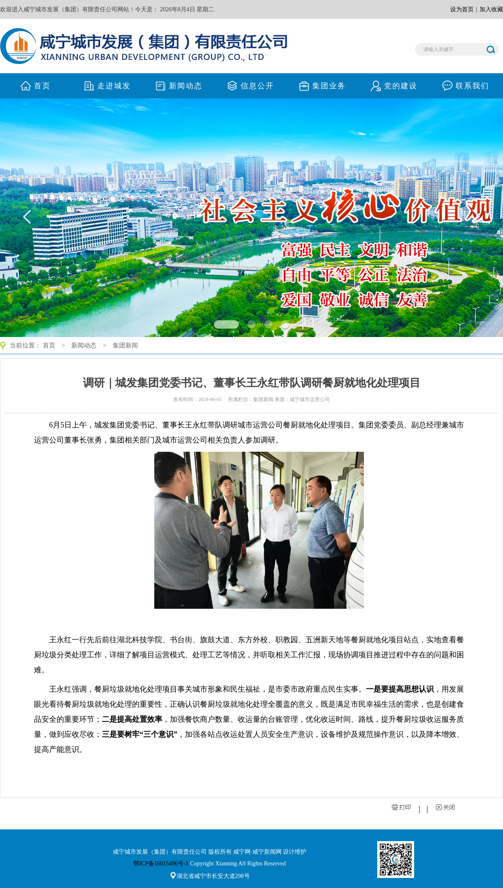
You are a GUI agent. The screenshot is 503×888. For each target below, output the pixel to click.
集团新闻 (125, 345)
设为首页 (462, 9)
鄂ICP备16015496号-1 (160, 863)
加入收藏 (491, 9)
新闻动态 (83, 345)
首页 (49, 345)
